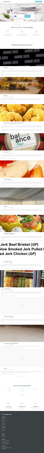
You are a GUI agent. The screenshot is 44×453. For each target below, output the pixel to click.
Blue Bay (9, 388)
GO (27, 16)
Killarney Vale (22, 389)
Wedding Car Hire (4, 420)
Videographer (4, 424)
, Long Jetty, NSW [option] (17, 22)
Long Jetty (22, 388)
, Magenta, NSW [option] (17, 18)
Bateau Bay (9, 391)
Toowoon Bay (34, 388)
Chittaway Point (22, 391)
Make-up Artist (4, 435)
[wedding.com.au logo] (7, 414)
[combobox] (18, 16)
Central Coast (34, 389)
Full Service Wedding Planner (6, 440)
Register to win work (38, 1)
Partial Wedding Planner (5, 442)
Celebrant (3, 418)
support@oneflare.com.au (8, 447)
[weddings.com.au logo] (6, 1)
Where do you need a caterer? (18, 13)
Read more (2, 72)
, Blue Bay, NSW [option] (17, 20)
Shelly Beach (9, 389)
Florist (2, 421)
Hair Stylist (3, 436)
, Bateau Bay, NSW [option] (17, 24)
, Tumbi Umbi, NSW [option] (17, 26)
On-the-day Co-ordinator (5, 443)
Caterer (3, 428)
